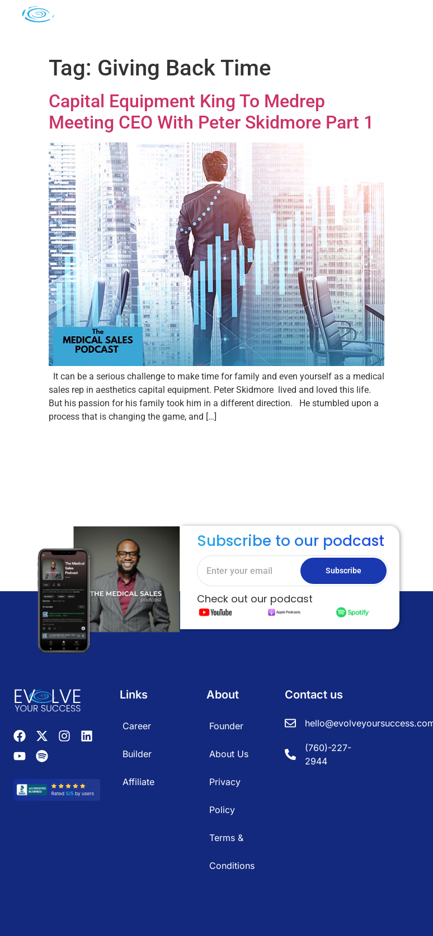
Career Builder (137, 739)
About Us (228, 753)
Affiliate (138, 781)
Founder (226, 725)
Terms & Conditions (232, 851)
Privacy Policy (225, 795)
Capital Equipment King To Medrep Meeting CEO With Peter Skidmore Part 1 (211, 112)
